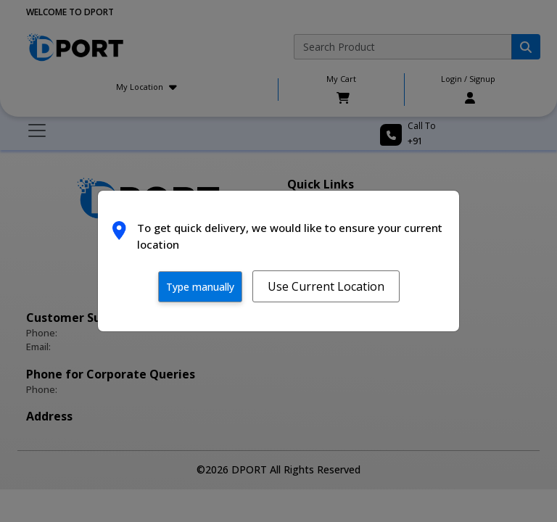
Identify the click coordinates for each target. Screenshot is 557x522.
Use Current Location (326, 286)
